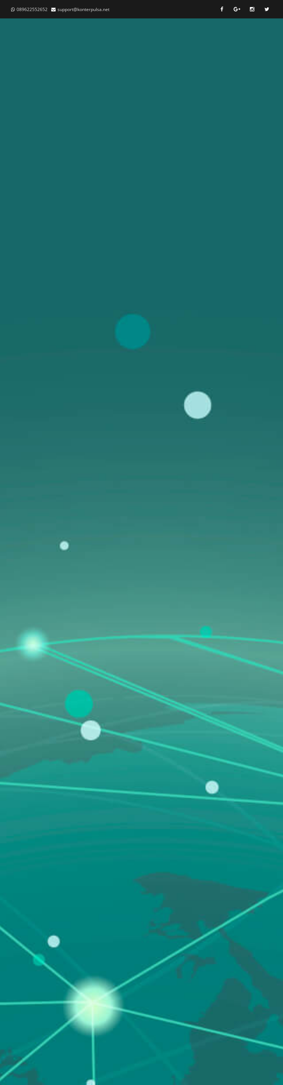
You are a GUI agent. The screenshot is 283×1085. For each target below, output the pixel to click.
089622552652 (32, 9)
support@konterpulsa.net (83, 9)
